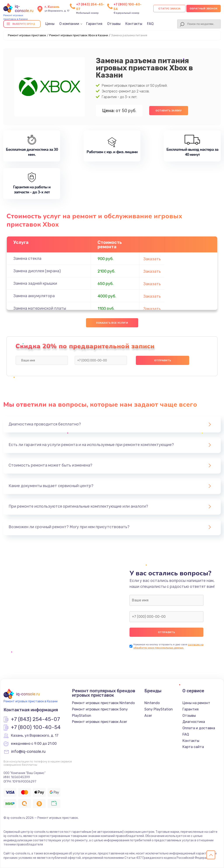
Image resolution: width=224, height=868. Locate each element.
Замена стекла (27, 258)
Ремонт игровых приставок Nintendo (103, 703)
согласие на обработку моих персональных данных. (168, 646)
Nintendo (152, 703)
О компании (69, 24)
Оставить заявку (169, 110)
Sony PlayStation (158, 709)
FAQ (150, 24)
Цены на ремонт (196, 703)
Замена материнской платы (39, 308)
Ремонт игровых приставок (27, 35)
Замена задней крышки (35, 283)
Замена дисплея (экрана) (37, 271)
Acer (148, 715)
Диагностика (193, 722)
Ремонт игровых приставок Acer (99, 722)
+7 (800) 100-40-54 (36, 727)
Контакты (133, 24)
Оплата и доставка (198, 728)
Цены (49, 24)
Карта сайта (193, 747)
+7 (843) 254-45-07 (35, 719)
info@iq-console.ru (28, 752)
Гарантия (94, 24)
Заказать (152, 259)
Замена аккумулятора (34, 295)
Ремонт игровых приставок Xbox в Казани (78, 35)
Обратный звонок (203, 8)
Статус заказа (169, 8)
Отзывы (114, 24)
